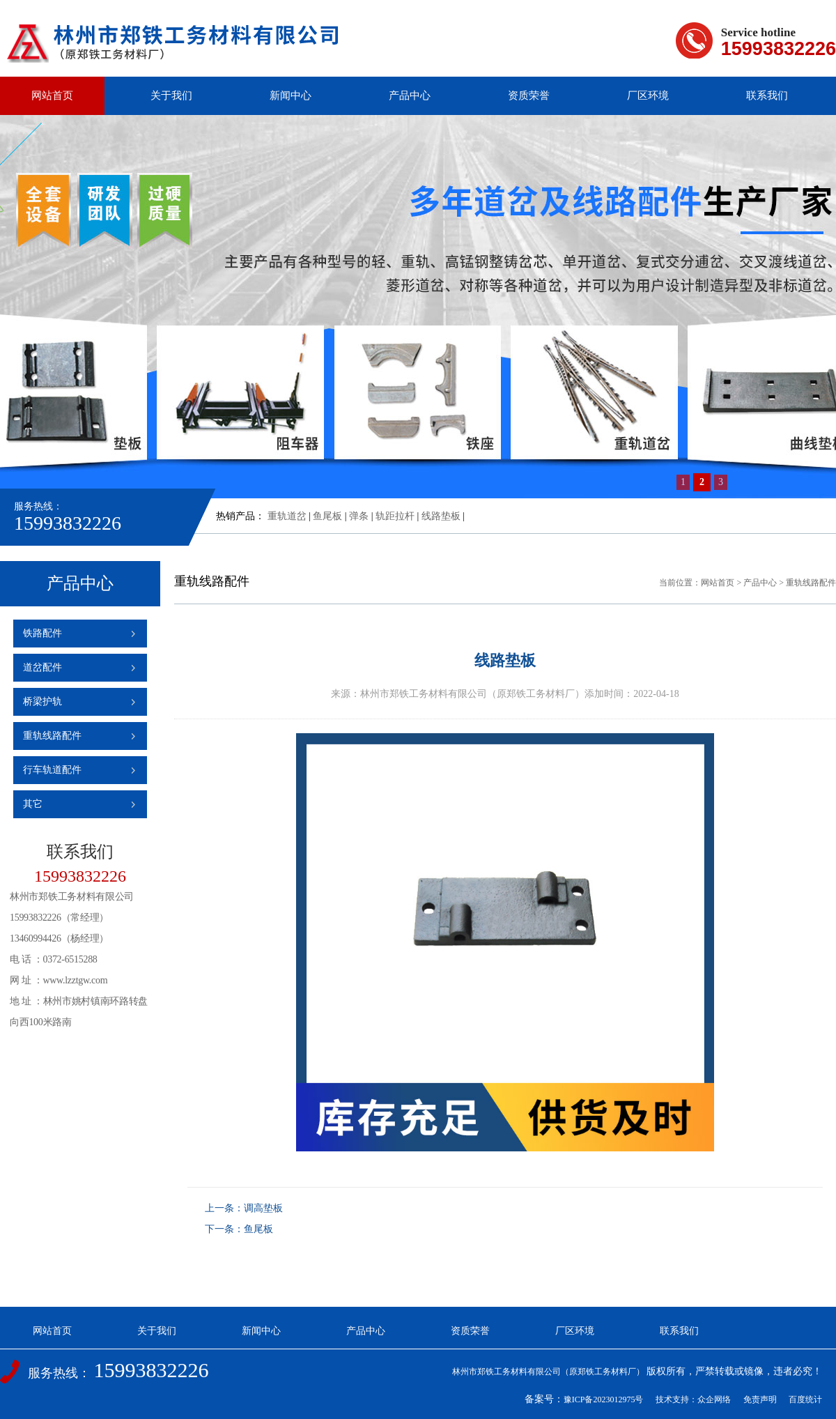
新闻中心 (290, 95)
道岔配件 (42, 667)
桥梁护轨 (42, 701)
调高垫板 (263, 1208)
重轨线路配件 (52, 735)
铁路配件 (42, 633)
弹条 (359, 516)
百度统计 (805, 1399)
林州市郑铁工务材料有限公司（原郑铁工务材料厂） (548, 1371)
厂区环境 (648, 95)
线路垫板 (440, 516)
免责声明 (760, 1399)
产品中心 (410, 95)
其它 (32, 804)
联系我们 (767, 95)
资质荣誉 (529, 95)
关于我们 (171, 95)
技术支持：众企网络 (693, 1399)
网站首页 (52, 95)
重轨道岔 (287, 516)
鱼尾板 (327, 516)
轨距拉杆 (395, 516)
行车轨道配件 (52, 770)
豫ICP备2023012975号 (604, 1399)
